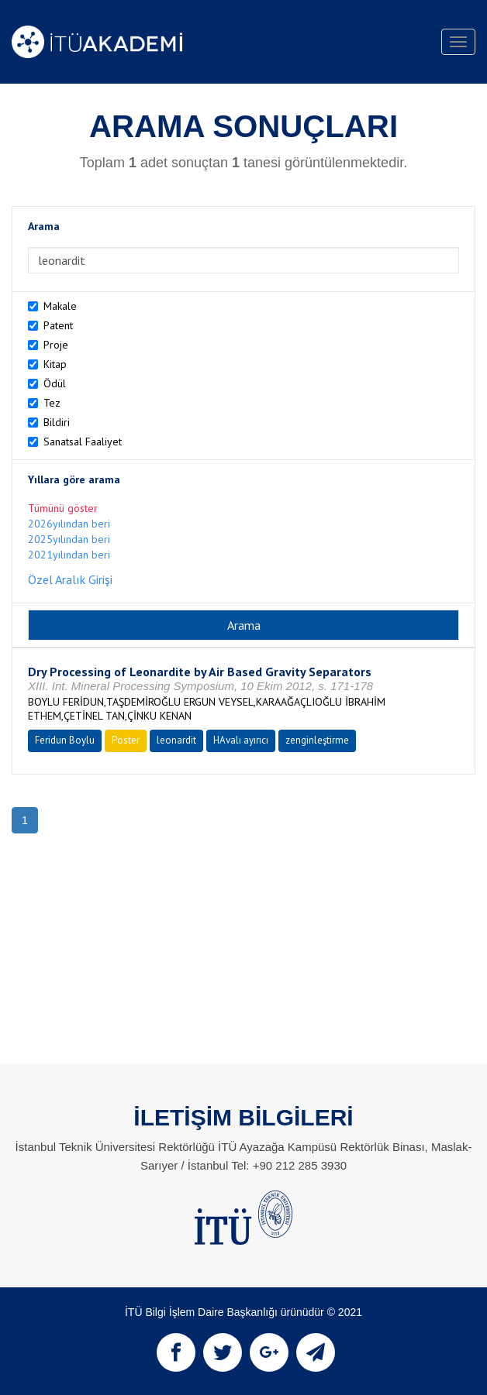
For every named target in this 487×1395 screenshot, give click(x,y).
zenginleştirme (317, 740)
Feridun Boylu (65, 740)
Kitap (55, 364)
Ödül (54, 383)
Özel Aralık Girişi (70, 579)
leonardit (176, 740)
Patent (58, 325)
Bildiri (56, 422)
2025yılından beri (69, 539)
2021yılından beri (69, 555)
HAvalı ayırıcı (240, 740)
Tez (51, 403)
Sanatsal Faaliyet (82, 441)
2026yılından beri (69, 524)
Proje (55, 345)
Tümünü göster (63, 508)
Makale (60, 306)
